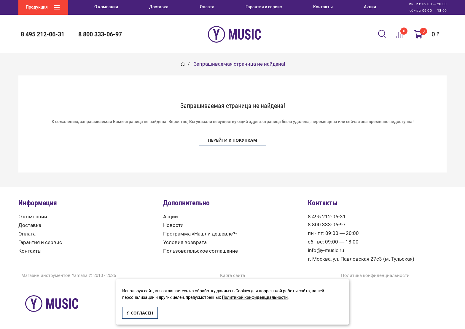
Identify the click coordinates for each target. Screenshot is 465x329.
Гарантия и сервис (40, 242)
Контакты (30, 251)
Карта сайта (232, 275)
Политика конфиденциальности (375, 275)
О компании (32, 216)
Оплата (27, 233)
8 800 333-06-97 (100, 34)
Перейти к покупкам (232, 140)
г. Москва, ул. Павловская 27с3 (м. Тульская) (361, 259)
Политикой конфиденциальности (255, 297)
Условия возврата (185, 242)
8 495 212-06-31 (42, 34)
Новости (173, 225)
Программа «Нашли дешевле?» (200, 233)
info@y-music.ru (326, 250)
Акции (170, 216)
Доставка (29, 225)
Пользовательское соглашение (200, 251)
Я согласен (140, 313)
